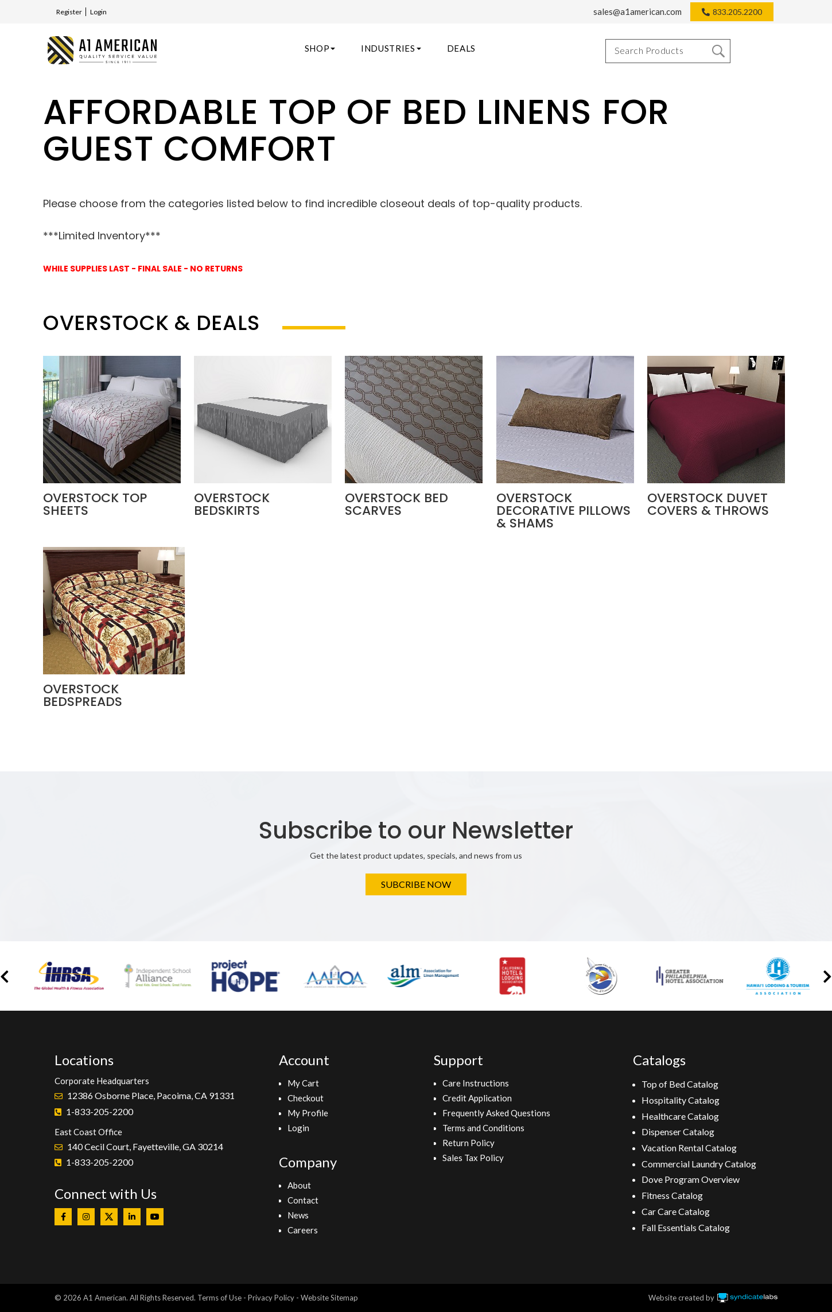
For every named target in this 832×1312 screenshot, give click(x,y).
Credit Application (477, 1098)
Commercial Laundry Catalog (699, 1163)
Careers (302, 1230)
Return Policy (468, 1143)
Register (69, 11)
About (299, 1185)
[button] (4, 976)
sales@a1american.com (637, 11)
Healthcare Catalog (680, 1116)
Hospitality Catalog (681, 1099)
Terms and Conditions (483, 1128)
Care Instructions (475, 1083)
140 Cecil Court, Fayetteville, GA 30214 (145, 1146)
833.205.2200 (737, 12)
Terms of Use (219, 1297)
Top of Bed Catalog (680, 1083)
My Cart (303, 1083)
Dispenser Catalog (678, 1131)
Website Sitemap (329, 1297)
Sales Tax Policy (473, 1157)
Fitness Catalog (672, 1195)
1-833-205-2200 (99, 1111)
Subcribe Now (416, 884)
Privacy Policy (271, 1297)
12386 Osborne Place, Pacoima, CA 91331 (151, 1095)
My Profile (307, 1113)
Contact (302, 1200)
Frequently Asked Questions (496, 1113)
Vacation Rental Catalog (689, 1147)
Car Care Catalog (676, 1211)
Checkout (305, 1098)
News (298, 1215)
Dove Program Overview (691, 1179)
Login (98, 11)
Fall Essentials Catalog (686, 1227)
